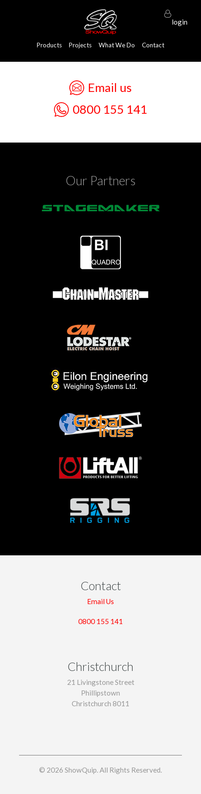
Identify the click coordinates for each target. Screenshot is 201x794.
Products (49, 45)
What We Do (117, 45)
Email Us (100, 601)
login (180, 17)
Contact (153, 45)
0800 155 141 (100, 109)
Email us (100, 87)
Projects (80, 45)
